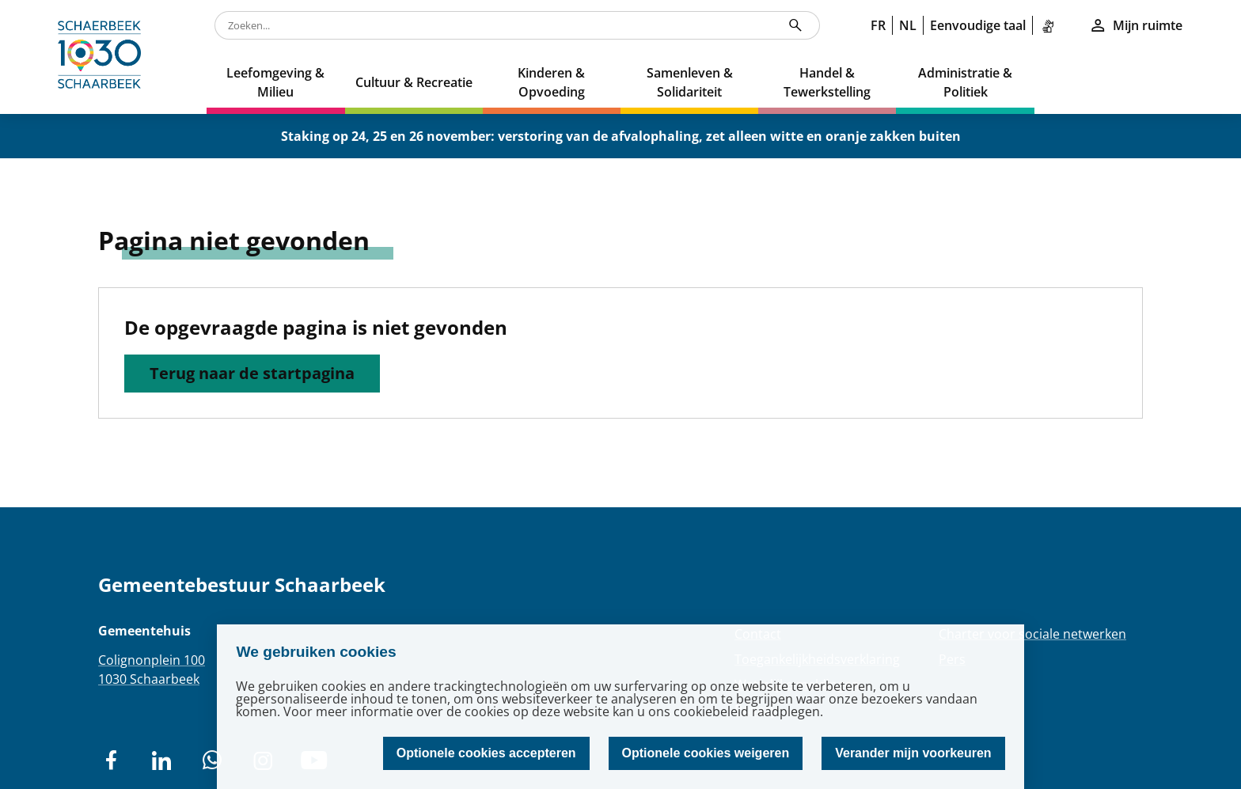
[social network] (110, 760)
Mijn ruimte (1135, 25)
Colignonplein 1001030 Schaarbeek (151, 669)
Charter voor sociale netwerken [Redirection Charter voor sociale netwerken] (1032, 634)
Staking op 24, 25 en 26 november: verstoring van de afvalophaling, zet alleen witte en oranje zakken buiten (621, 136)
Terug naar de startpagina (252, 373)
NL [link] (908, 25)
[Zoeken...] (795, 25)
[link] (1051, 25)
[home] (103, 57)
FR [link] (878, 25)
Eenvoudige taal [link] (978, 25)
